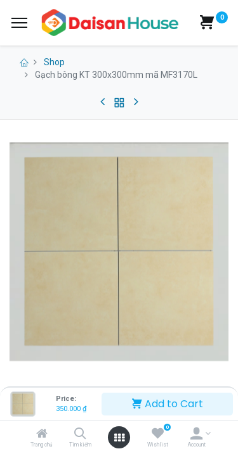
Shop (54, 62)
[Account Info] (196, 434)
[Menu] (19, 23)
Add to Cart (167, 403)
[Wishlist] (158, 434)
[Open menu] (119, 437)
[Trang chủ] (42, 434)
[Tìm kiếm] (80, 434)
